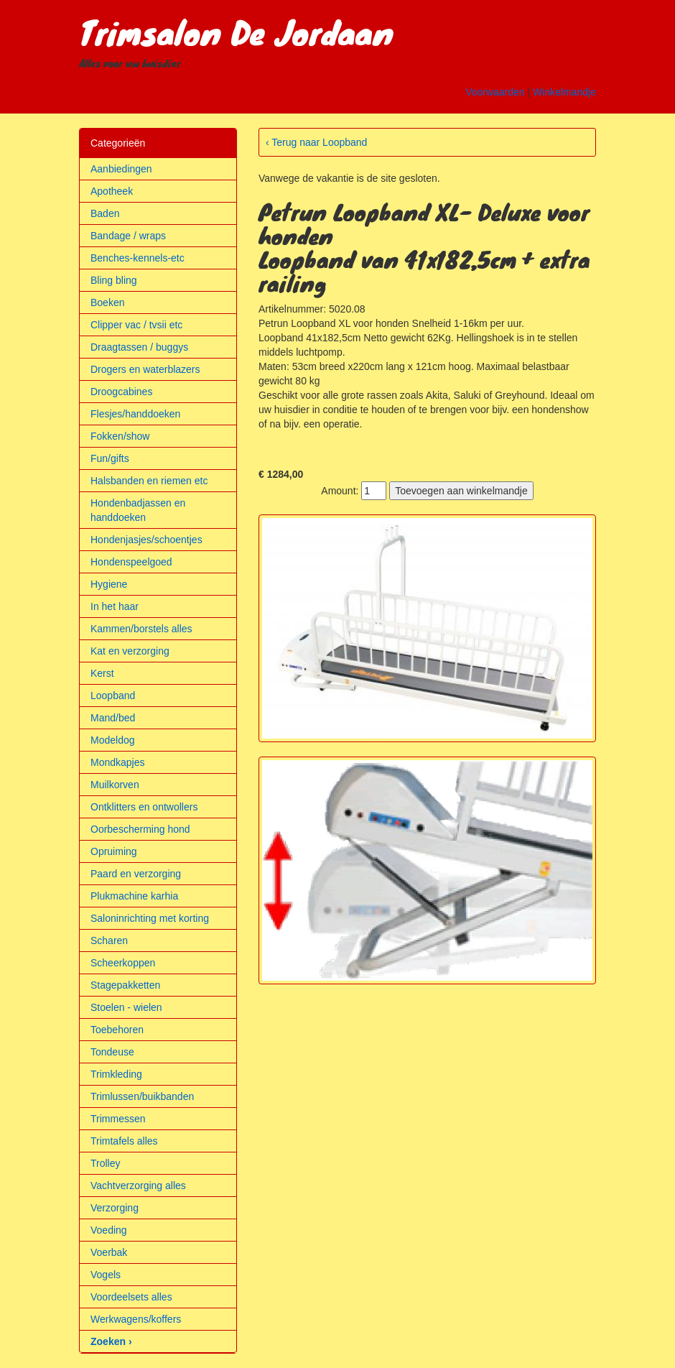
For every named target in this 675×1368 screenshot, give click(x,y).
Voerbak (108, 1252)
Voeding (108, 1230)
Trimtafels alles (124, 1141)
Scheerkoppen (122, 963)
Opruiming (113, 851)
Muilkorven (114, 784)
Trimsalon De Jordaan (236, 31)
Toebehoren (117, 1029)
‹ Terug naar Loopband (316, 142)
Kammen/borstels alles (141, 628)
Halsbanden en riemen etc (149, 480)
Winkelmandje (564, 92)
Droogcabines (121, 391)
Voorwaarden (495, 92)
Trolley (105, 1163)
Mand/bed (112, 718)
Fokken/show (119, 436)
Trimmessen (118, 1118)
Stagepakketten (125, 985)
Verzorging (114, 1208)
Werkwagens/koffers (135, 1319)
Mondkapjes (117, 762)
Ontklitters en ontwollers (143, 807)
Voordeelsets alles (131, 1297)
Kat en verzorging (129, 651)
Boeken (107, 302)
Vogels (105, 1274)
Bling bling (113, 280)
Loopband (112, 695)
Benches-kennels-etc (137, 258)
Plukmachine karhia (134, 896)
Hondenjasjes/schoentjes (146, 539)
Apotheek (111, 191)
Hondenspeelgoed (131, 562)
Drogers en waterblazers (145, 369)
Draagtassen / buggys (139, 347)
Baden (104, 213)
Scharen (109, 940)
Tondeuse (112, 1052)
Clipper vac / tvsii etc (136, 325)
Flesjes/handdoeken (135, 414)
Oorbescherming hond (140, 829)
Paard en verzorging (135, 873)
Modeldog (112, 740)
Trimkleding (116, 1074)
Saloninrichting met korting (149, 918)
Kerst (102, 673)
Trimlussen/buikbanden (142, 1096)
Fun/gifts (109, 458)
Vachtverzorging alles (138, 1185)
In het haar (114, 606)
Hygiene (108, 584)
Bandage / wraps (128, 235)
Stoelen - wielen (126, 1007)
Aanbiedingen (121, 169)
